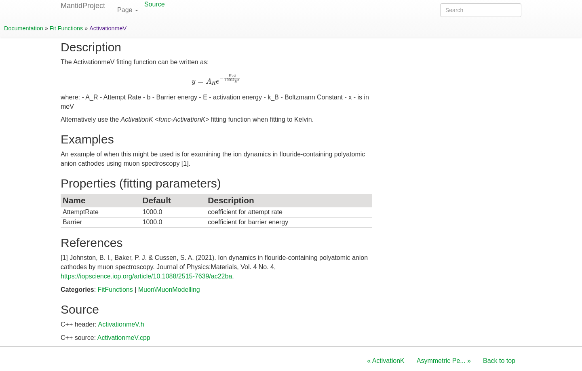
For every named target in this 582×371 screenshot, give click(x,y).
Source (154, 4)
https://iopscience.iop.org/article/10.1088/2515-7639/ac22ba (146, 276)
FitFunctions (115, 289)
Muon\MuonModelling (169, 289)
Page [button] (127, 9)
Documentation (23, 28)
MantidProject (83, 6)
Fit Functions (66, 28)
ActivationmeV (108, 28)
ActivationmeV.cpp (123, 337)
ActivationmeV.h (121, 324)
